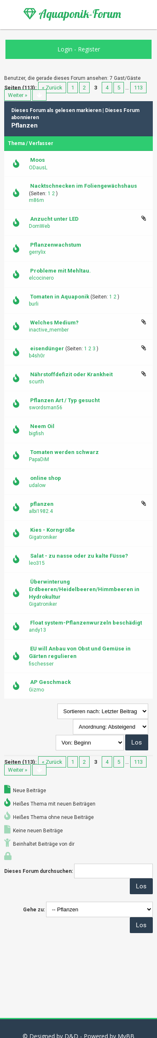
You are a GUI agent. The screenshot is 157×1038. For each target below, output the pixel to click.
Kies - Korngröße (52, 530)
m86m (36, 200)
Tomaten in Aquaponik (59, 296)
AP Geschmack (50, 682)
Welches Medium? (54, 322)
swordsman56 (45, 408)
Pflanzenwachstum (55, 245)
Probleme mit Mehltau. (60, 271)
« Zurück (52, 87)
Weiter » (17, 95)
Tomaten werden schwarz (64, 452)
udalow (37, 485)
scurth (36, 382)
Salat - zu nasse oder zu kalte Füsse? (79, 556)
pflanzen (42, 504)
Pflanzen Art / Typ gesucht (65, 400)
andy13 (37, 630)
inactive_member (49, 330)
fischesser (41, 664)
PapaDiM (39, 459)
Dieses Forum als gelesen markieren (56, 110)
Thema (16, 143)
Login (64, 49)
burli (34, 304)
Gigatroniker (43, 537)
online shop (45, 478)
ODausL (38, 168)
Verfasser (41, 143)
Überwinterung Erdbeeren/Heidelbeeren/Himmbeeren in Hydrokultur (84, 589)
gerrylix (37, 252)
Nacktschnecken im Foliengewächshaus (83, 186)
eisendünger (47, 348)
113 (138, 87)
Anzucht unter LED (54, 219)
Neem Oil (42, 426)
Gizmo (36, 690)
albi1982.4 (41, 511)
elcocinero (41, 278)
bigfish (36, 433)
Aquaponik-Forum (72, 14)
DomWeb (39, 226)
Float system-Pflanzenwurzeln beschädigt (86, 623)
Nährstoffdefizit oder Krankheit (71, 374)
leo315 (37, 563)
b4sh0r (37, 356)
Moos (37, 160)
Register (89, 49)
